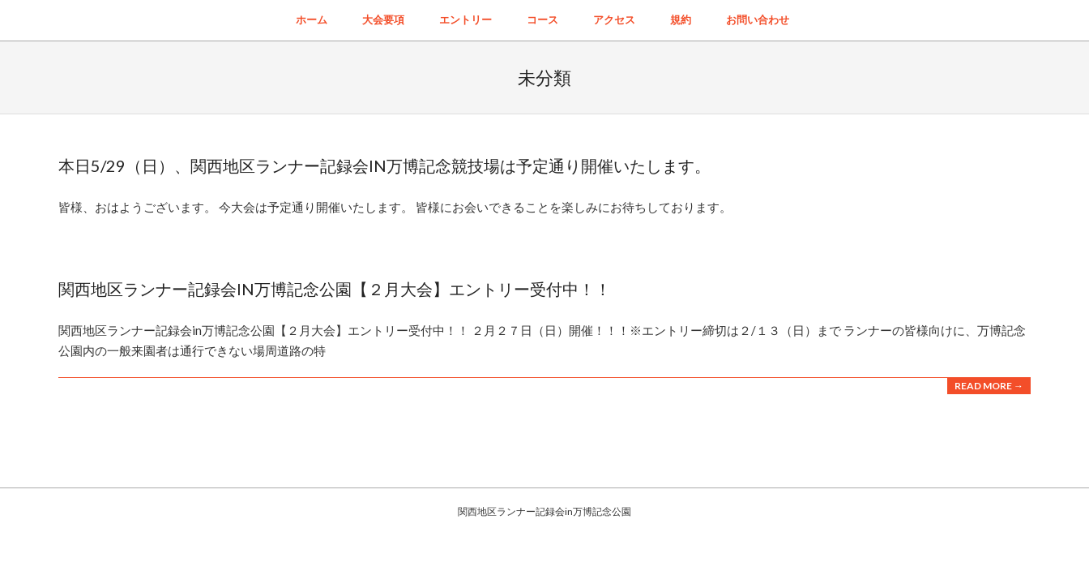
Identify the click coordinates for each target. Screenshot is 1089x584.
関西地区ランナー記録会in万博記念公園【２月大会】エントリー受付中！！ (334, 288)
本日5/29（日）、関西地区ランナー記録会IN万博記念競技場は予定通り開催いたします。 (384, 165)
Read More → (988, 386)
